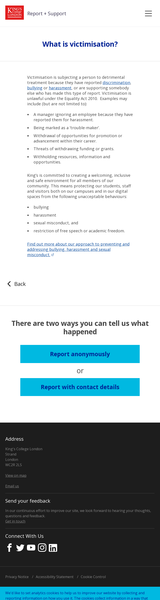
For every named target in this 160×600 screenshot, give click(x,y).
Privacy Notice (17, 576)
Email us (12, 486)
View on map (15, 475)
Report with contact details (80, 387)
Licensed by (30, 590)
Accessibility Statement (54, 576)
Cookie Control (93, 576)
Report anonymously (80, 354)
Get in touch (15, 521)
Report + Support (46, 13)
